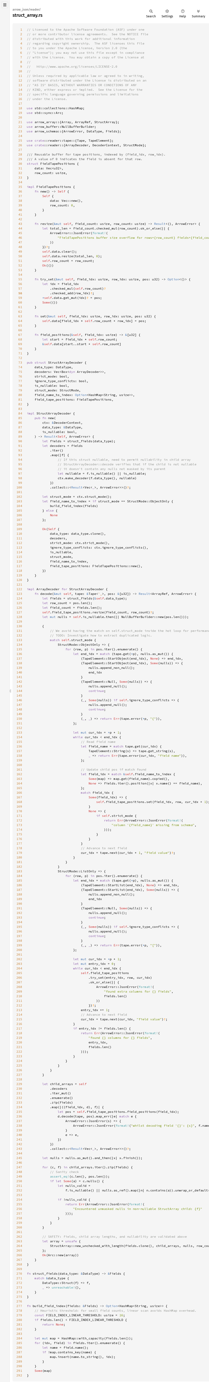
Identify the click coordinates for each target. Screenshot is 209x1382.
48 (20, 247)
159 (19, 760)
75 (20, 372)
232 (19, 1098)
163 (19, 779)
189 (19, 899)
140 (19, 672)
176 (19, 839)
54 (20, 275)
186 (19, 885)
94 (20, 460)
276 (19, 1301)
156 (19, 746)
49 (20, 251)
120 (19, 580)
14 (20, 90)
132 (19, 635)
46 (20, 238)
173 (19, 825)
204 (19, 968)
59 (20, 298)
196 (19, 931)
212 (19, 1005)
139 (19, 668)
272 (19, 1283)
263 (19, 1241)
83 (20, 409)
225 (19, 1065)
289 (19, 1361)
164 (19, 783)
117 (19, 566)
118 (19, 570)
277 (19, 1306)
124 (19, 598)
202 (19, 959)
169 (19, 806)
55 (20, 279)
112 (19, 543)
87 (20, 427)
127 (19, 612)
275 (19, 1297)
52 (20, 265)
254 (19, 1199)
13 (20, 85)
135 (19, 649)
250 (19, 1181)
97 (20, 473)
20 (20, 117)
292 (19, 1375)
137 (19, 658)
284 (19, 1338)
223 (19, 1056)
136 (19, 654)
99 (20, 483)
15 (20, 94)
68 (20, 339)
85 (20, 418)
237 (19, 1121)
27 (20, 150)
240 (19, 1135)
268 (19, 1264)
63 (20, 316)
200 (19, 950)
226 (19, 1070)
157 (19, 751)
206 (19, 977)
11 (20, 76)
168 (19, 802)
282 (19, 1329)
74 (20, 367)
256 (19, 1209)
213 (19, 1010)
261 (19, 1232)
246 (19, 1162)
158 (19, 755)
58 (20, 293)
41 (20, 214)
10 (20, 71)
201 (19, 954)
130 (19, 626)
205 (19, 973)
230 (19, 1088)
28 (20, 154)
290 (19, 1366)
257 (19, 1213)
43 (20, 224)
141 (19, 677)
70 (20, 349)
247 (19, 1167)
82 (20, 404)
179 (19, 853)
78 (20, 386)
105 (19, 510)
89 (20, 436)
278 (19, 1310)
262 (19, 1236)
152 (19, 728)
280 (19, 1320)
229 (19, 1084)
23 (20, 131)
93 (20, 455)
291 (19, 1371)
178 (19, 848)
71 (20, 353)
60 (20, 302)
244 (19, 1153)
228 (19, 1079)
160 (19, 765)
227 (19, 1075)
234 (19, 1107)
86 (20, 423)
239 (19, 1130)
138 (19, 663)
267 (19, 1260)
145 (19, 695)
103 (19, 501)
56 (20, 284)
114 (19, 552)
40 (20, 210)
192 (19, 913)
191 (19, 908)
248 (19, 1172)
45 (20, 233)
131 (19, 631)
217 (19, 1028)
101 (19, 492)
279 (19, 1315)
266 (19, 1255)
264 (19, 1246)
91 (20, 446)
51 (20, 261)
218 (19, 1033)
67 (20, 335)
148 (19, 709)
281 (19, 1324)
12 (20, 80)
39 (20, 205)
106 (19, 515)
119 (19, 575)
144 (19, 691)
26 (20, 145)
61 (20, 307)
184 (19, 876)
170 (19, 811)
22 (20, 127)
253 (19, 1195)
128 (19, 617)
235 (19, 1112)
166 (19, 792)
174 (19, 829)
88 (20, 432)
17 (20, 103)
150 (19, 718)
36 (20, 191)
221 (19, 1047)
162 (19, 774)
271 (19, 1278)
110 (19, 533)
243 (19, 1149)
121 (19, 584)
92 (20, 450)
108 (19, 524)
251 (19, 1186)
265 (19, 1250)
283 (19, 1334)
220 (19, 1042)
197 (19, 936)
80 (20, 395)
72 (20, 358)
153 (19, 732)
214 (19, 1014)
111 (19, 538)
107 (19, 520)
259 (19, 1223)
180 (19, 857)
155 (19, 742)
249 (19, 1176)
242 (19, 1144)
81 (20, 399)
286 (19, 1347)
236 (19, 1116)
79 (20, 390)
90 (20, 441)
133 (19, 640)
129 (19, 621)
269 (19, 1269)
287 (19, 1352)
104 (19, 506)
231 (19, 1093)
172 (19, 820)
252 (19, 1190)
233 (19, 1102)
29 (20, 159)
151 (19, 723)
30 (20, 164)
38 (20, 201)
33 (20, 177)
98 (20, 478)
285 (19, 1343)
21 (20, 122)
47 (20, 242)
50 (20, 256)
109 (19, 529)
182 (19, 866)
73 (20, 362)
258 (19, 1218)
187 (19, 890)
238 (19, 1125)
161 (19, 769)
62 (20, 312)
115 (19, 557)
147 (19, 705)
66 (20, 330)
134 (19, 644)
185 (19, 880)
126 (19, 607)
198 (19, 940)
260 (19, 1227)
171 (19, 816)
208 (19, 987)
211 (19, 1001)
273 (19, 1287)
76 (20, 376)
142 (19, 681)
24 (20, 136)
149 (19, 714)
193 (19, 917)
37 (20, 196)
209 (19, 991)
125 (19, 603)
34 (20, 182)
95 (20, 464)
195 (19, 927)
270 (19, 1273)
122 (19, 589)
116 (19, 561)
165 (19, 788)
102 (19, 496)
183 (19, 871)
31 (20, 168)
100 (19, 487)
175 (19, 834)
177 (19, 843)
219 (19, 1038)
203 (19, 964)
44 (20, 228)
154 (19, 737)
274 (19, 1292)
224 (19, 1061)
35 (20, 187)
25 (20, 140)
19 (20, 113)
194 (19, 922)
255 (19, 1204)
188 (19, 894)
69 (20, 344)
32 (20, 173)
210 (19, 996)
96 (20, 469)
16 (20, 99)
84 (20, 413)
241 (19, 1139)
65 (20, 325)
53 (20, 270)
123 (19, 594)
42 (20, 219)
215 (19, 1019)
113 (19, 547)
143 (19, 686)
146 (19, 700)
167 (19, 797)
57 (20, 288)
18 (20, 108)
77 (20, 381)
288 (19, 1357)
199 (19, 945)
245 (19, 1158)
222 (19, 1051)
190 (19, 903)
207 (19, 982)
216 (19, 1024)
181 (19, 862)
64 (20, 321)
